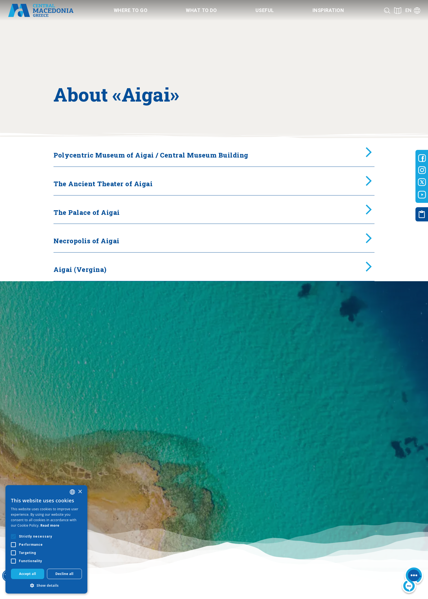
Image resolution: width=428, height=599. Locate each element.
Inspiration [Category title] (328, 10)
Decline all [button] (64, 573)
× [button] (80, 492)
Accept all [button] (27, 573)
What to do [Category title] (201, 10)
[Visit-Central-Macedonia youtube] (422, 195)
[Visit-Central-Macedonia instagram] (422, 170)
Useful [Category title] (264, 10)
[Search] (387, 10)
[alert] (46, 539)
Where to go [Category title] (131, 10)
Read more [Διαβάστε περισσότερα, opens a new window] (49, 525)
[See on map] (397, 10)
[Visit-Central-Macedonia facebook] (422, 158)
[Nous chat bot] (412, 580)
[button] (46, 585)
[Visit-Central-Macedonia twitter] (422, 182)
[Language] (412, 10)
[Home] (40, 10)
